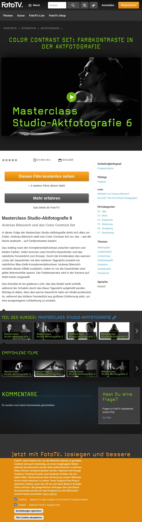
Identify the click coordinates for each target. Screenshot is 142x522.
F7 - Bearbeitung (105, 232)
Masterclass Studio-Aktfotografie (74, 317)
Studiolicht (102, 264)
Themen (8, 15)
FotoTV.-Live (37, 15)
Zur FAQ (107, 417)
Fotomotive (28, 28)
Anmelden (108, 5)
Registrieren (128, 5)
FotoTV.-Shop (57, 15)
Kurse (21, 15)
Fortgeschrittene (105, 168)
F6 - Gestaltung (105, 228)
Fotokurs (101, 181)
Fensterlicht (103, 273)
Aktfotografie (49, 28)
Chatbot (22, 505)
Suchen (73, 5)
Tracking (22, 499)
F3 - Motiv (102, 215)
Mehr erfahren (46, 198)
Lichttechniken (104, 252)
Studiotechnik (104, 269)
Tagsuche (93, 5)
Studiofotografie (105, 260)
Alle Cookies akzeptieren (29, 517)
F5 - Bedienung (105, 224)
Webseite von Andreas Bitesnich (113, 194)
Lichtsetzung (103, 256)
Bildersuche (84, 5)
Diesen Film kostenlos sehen (47, 176)
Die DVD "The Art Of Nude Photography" (117, 198)
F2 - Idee (101, 211)
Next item (137, 330)
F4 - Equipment (105, 220)
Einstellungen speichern (29, 511)
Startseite (10, 28)
